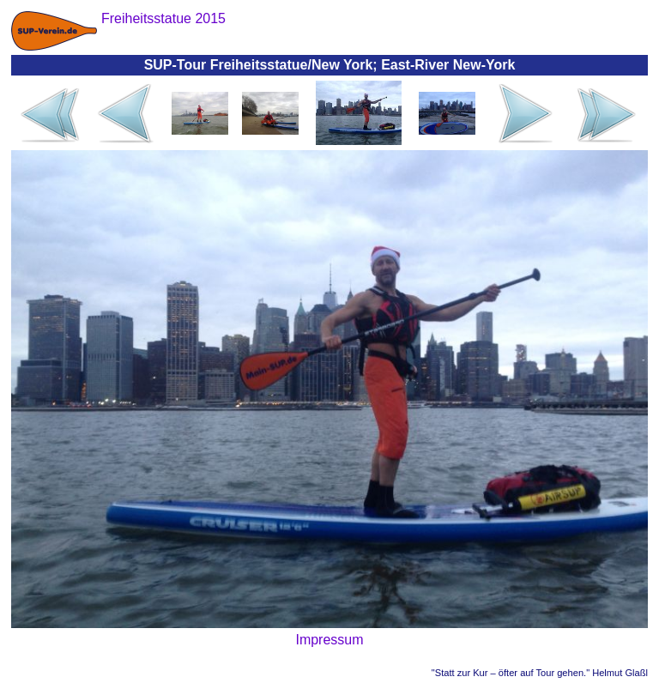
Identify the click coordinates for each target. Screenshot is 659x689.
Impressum (329, 639)
